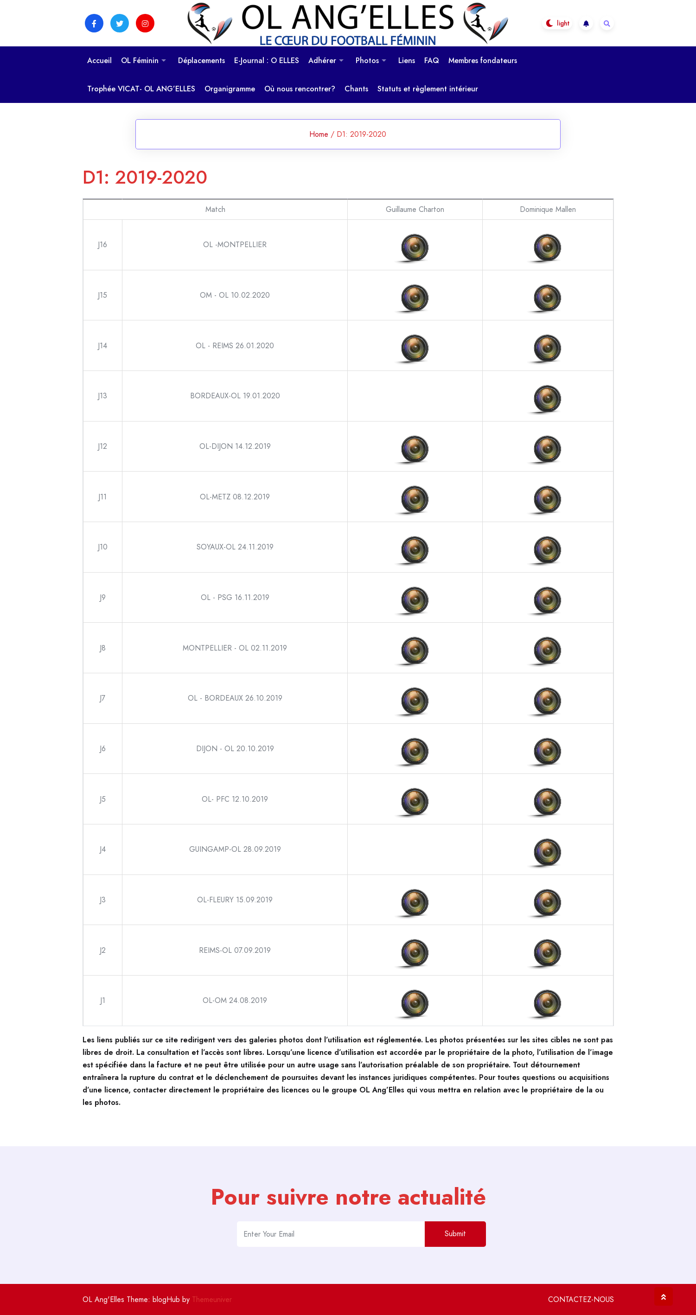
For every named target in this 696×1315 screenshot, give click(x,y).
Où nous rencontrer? (299, 88)
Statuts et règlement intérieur (427, 88)
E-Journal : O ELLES (266, 60)
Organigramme (229, 88)
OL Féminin (140, 60)
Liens (406, 60)
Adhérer (322, 60)
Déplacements (201, 60)
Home (318, 134)
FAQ (431, 60)
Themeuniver (212, 1299)
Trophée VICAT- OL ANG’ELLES (141, 88)
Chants (356, 88)
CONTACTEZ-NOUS (581, 1299)
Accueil (99, 60)
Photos (367, 60)
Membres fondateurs (482, 60)
